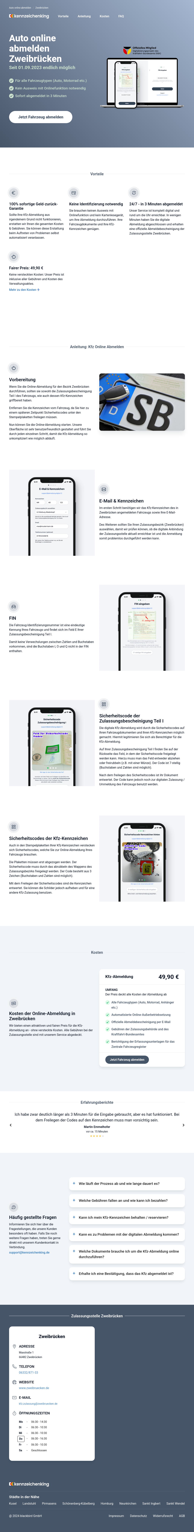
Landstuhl (29, 1503)
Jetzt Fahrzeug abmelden (40, 117)
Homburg (107, 1503)
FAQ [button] (121, 16)
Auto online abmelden (20, 7)
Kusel (12, 1503)
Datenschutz (138, 1516)
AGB (182, 1516)
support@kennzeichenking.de (29, 1252)
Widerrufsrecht (163, 1516)
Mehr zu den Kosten (22, 290)
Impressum (116, 1516)
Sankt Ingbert (151, 1503)
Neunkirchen (127, 1503)
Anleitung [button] (84, 16)
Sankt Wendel (175, 1503)
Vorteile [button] (63, 16)
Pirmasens (49, 1503)
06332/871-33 (28, 1372)
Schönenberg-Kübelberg (79, 1503)
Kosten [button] (104, 16)
